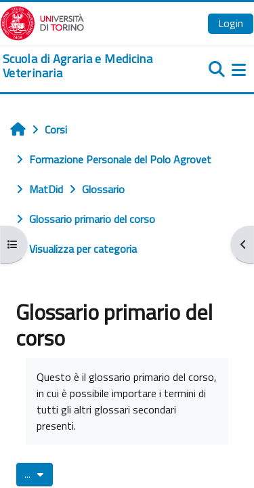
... (39, 474)
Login (230, 23)
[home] (85, 66)
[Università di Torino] (42, 22)
